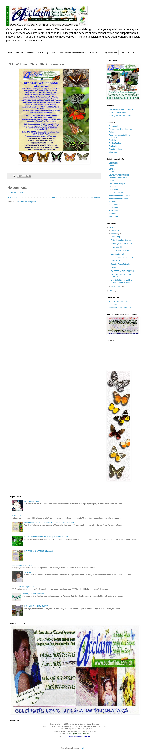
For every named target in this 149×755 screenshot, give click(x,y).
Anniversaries (114, 126)
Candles (112, 169)
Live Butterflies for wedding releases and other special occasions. (49, 523)
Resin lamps (113, 211)
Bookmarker (113, 163)
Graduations (113, 146)
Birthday (112, 132)
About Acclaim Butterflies (118, 301)
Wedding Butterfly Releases (122, 244)
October (114, 234)
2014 (111, 227)
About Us (30, 53)
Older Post (95, 198)
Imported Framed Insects (120, 250)
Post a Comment (17, 192)
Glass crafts (113, 190)
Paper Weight (116, 247)
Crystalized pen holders (118, 178)
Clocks (111, 172)
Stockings (112, 214)
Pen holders (113, 208)
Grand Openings (115, 149)
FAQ (134, 53)
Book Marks (115, 261)
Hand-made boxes (116, 193)
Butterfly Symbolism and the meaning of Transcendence (46, 537)
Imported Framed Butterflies (122, 257)
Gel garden (113, 187)
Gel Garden (115, 268)
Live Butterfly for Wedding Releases (72, 53)
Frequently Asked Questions (120, 307)
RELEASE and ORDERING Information (121, 275)
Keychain (112, 202)
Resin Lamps (116, 237)
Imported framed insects (118, 199)
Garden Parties (115, 143)
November (115, 230)
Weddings (113, 152)
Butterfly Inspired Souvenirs (121, 240)
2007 (111, 291)
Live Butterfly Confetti (46, 53)
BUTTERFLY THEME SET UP (122, 271)
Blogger (85, 748)
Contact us (113, 304)
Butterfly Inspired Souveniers (120, 115)
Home (10, 53)
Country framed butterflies (119, 175)
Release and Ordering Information (103, 53)
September (116, 286)
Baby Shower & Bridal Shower (120, 129)
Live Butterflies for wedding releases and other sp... (121, 281)
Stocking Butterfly (118, 254)
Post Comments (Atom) (27, 202)
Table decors (114, 217)
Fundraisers (113, 140)
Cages (111, 166)
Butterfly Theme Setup (117, 112)
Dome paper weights (117, 184)
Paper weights (114, 205)
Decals (111, 181)
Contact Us (125, 53)
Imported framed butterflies (119, 196)
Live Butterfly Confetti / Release (121, 109)
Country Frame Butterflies (121, 264)
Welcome (19, 53)
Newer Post (12, 198)
